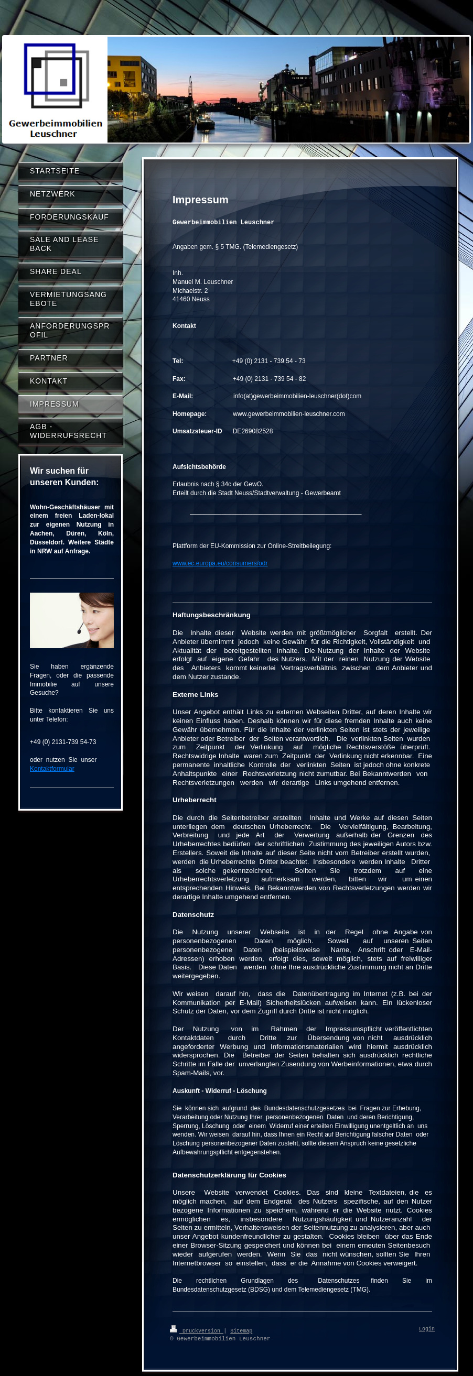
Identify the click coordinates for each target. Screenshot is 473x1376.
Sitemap (241, 1330)
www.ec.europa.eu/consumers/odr (220, 563)
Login (427, 1329)
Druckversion (196, 1330)
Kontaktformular (52, 768)
